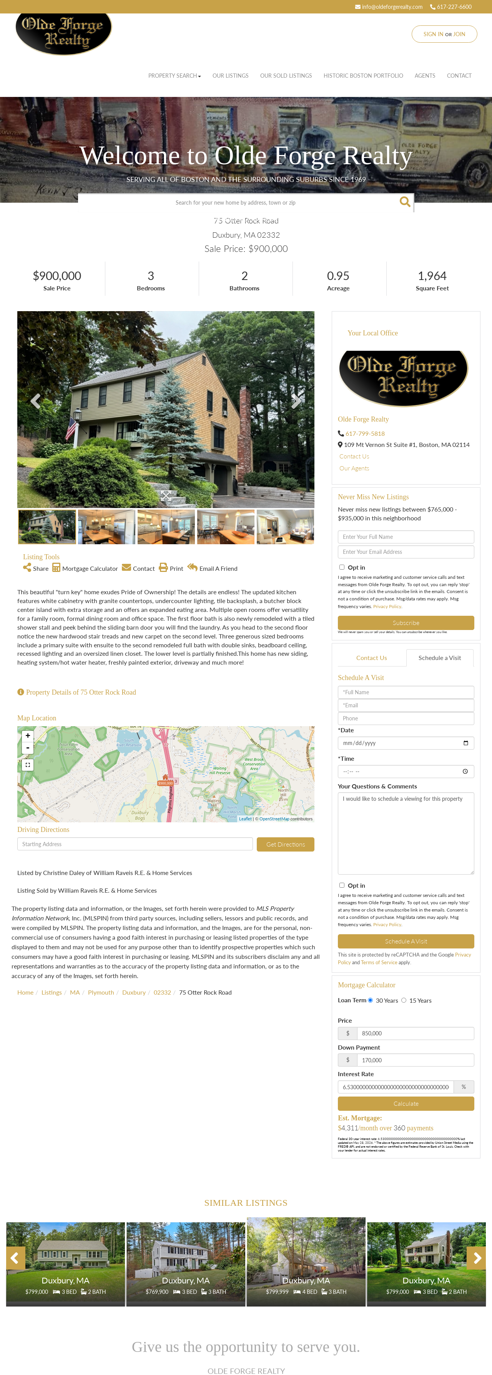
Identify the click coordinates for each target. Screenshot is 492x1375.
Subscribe (406, 622)
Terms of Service (379, 962)
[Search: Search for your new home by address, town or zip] (236, 202)
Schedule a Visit (440, 657)
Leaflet (245, 818)
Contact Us (354, 456)
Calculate (406, 1103)
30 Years (383, 1000)
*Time (346, 758)
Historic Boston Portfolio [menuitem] (363, 75)
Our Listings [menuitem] (231, 75)
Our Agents (354, 468)
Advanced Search (244, 218)
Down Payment (359, 1047)
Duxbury (134, 992)
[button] (404, 202)
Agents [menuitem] (425, 75)
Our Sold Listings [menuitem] (286, 75)
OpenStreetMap (274, 818)
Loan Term (352, 999)
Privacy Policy (387, 606)
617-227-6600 (451, 6)
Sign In (434, 34)
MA (75, 992)
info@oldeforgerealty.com (389, 6)
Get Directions (285, 844)
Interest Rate (356, 1073)
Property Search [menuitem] (174, 75)
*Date (346, 729)
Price (345, 1020)
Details (65, 1273)
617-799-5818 (365, 433)
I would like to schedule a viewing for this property (406, 833)
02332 (162, 992)
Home (25, 992)
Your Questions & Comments (377, 786)
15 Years (416, 1000)
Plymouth (101, 992)
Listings (52, 992)
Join (459, 34)
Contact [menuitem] (459, 75)
